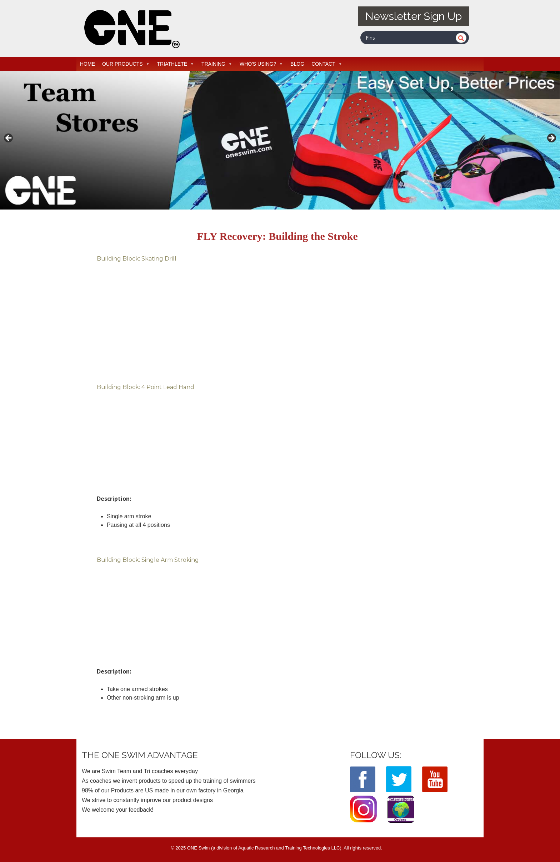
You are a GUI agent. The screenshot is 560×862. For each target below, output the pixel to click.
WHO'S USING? (261, 64)
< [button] (9, 138)
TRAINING (216, 64)
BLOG (297, 64)
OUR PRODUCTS (126, 64)
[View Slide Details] (280, 140)
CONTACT (326, 64)
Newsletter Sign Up (413, 16)
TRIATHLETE (176, 64)
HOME (87, 64)
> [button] (551, 138)
